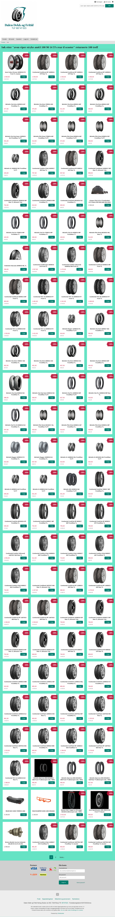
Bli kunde (11, 39)
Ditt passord (62, 874)
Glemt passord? (81, 882)
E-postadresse (63, 868)
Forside (4, 39)
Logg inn (26, 39)
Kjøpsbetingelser (47, 899)
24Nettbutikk (61, 913)
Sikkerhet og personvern (62, 899)
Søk (109, 5)
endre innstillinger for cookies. (75, 910)
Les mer (63, 910)
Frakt (38, 899)
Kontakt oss (34, 39)
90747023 (65, 903)
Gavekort (18, 39)
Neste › (62, 857)
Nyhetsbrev (76, 899)
